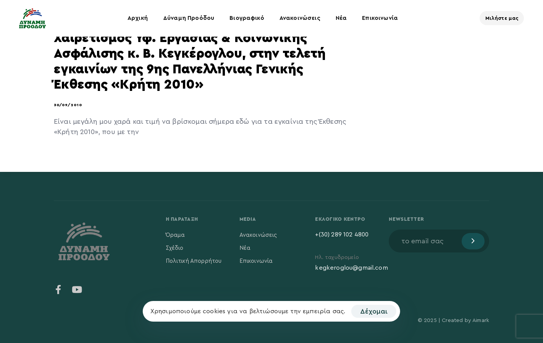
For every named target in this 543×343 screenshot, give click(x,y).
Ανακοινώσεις (300, 18)
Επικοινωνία (380, 18)
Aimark (480, 320)
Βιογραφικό (246, 18)
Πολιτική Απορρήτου (194, 261)
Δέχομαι (374, 311)
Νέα (341, 18)
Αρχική (138, 18)
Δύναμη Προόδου (188, 18)
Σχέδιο (175, 248)
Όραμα (175, 235)
